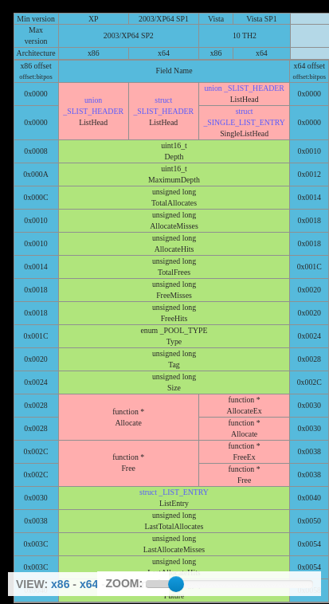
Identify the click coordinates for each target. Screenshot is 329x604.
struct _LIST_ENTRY (174, 492)
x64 (89, 584)
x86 (60, 584)
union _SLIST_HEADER (244, 88)
